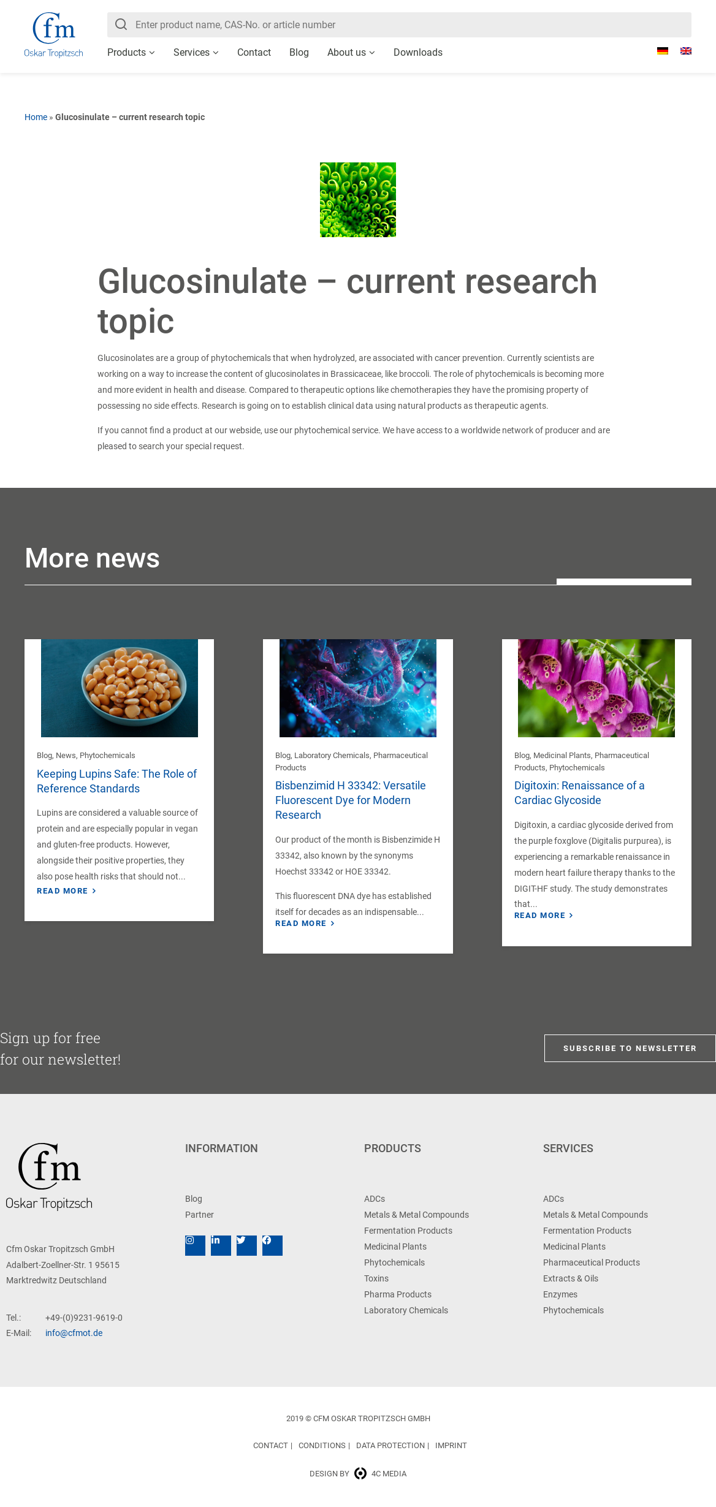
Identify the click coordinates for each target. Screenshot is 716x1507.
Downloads (418, 52)
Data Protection (390, 1445)
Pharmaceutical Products (591, 1262)
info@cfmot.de (73, 1333)
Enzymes (560, 1294)
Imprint (451, 1445)
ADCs (374, 1199)
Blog (299, 52)
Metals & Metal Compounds (416, 1215)
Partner (199, 1215)
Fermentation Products (408, 1231)
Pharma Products (398, 1294)
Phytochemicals (107, 755)
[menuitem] (656, 51)
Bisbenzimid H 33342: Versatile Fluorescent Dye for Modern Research (350, 800)
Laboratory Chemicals (332, 755)
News (66, 755)
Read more (62, 890)
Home (36, 117)
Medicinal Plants (562, 755)
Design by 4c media (358, 1473)
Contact (254, 52)
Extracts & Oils (570, 1278)
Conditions (322, 1445)
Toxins (376, 1278)
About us (346, 52)
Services (191, 52)
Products (126, 52)
